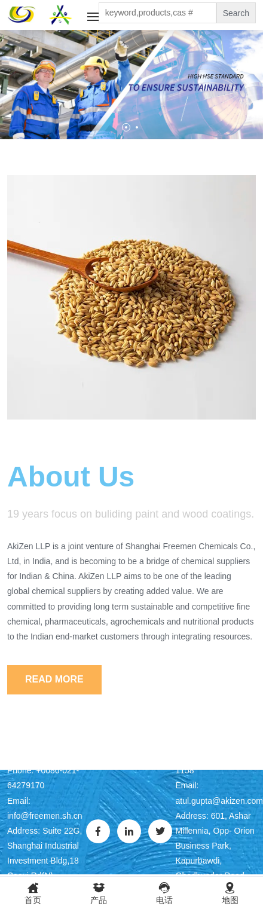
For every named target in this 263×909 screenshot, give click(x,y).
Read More (54, 679)
